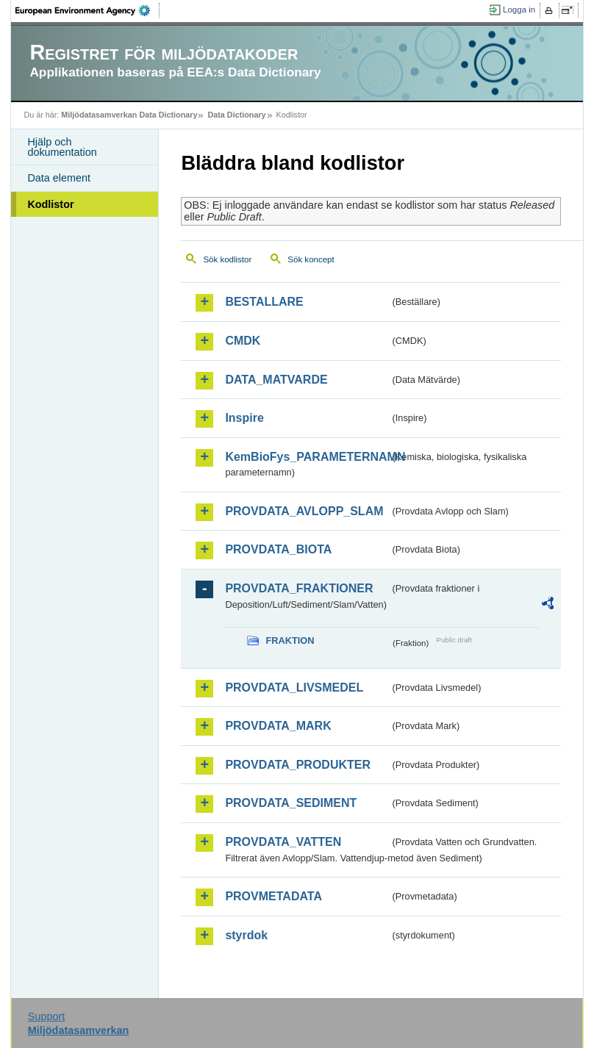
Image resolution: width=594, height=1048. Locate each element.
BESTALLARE (264, 301)
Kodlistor (50, 204)
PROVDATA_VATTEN (283, 842)
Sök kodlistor (227, 259)
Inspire (244, 418)
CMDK (242, 340)
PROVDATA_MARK (278, 725)
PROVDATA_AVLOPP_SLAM (304, 511)
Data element (58, 178)
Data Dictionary (236, 114)
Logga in (519, 9)
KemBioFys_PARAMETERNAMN (307, 457)
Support (46, 1016)
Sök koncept (310, 259)
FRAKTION (289, 640)
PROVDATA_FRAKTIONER (299, 588)
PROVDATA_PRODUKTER (298, 764)
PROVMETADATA (273, 896)
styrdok (246, 935)
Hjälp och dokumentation (61, 147)
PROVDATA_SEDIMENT (291, 803)
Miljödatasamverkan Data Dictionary (129, 114)
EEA (87, 10)
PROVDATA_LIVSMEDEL (294, 687)
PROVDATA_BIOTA (278, 549)
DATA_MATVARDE (276, 379)
